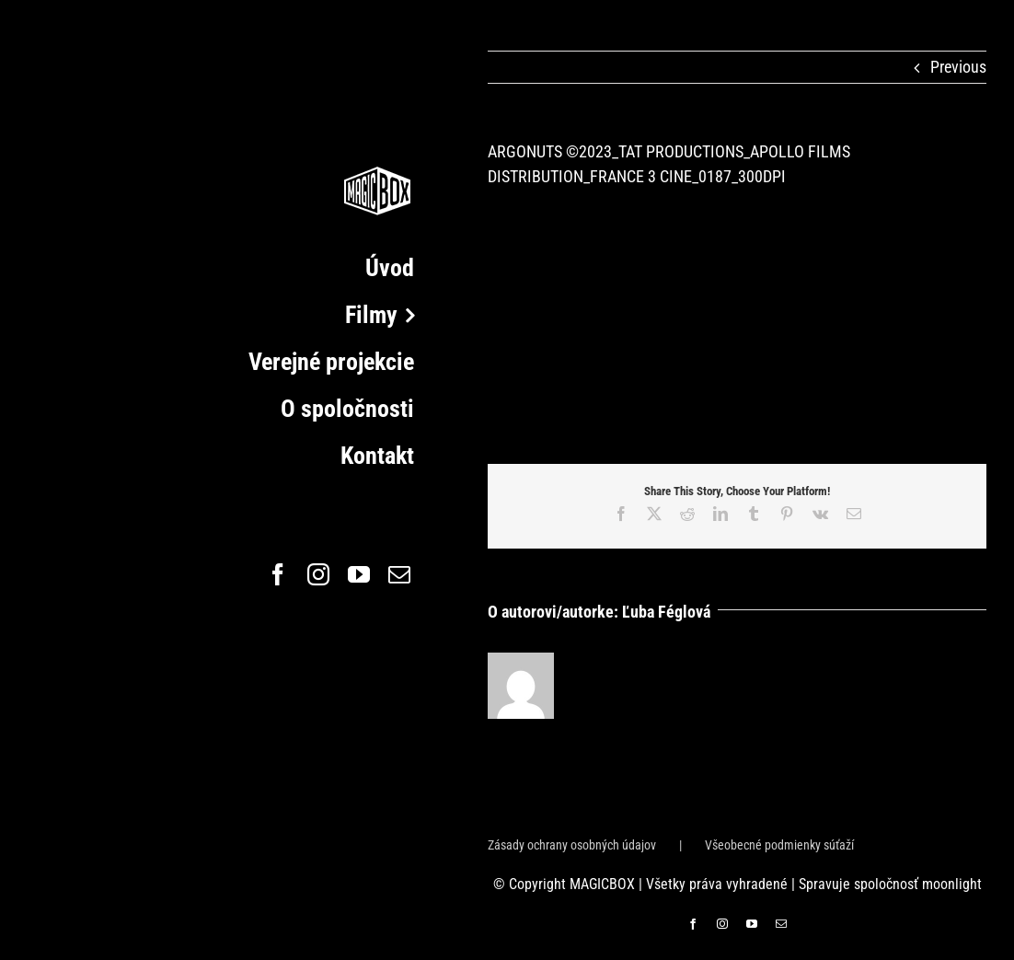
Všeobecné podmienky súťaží (779, 845)
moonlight (952, 884)
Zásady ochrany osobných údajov (572, 845)
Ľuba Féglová (666, 611)
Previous (958, 66)
